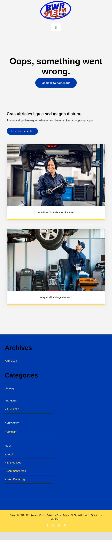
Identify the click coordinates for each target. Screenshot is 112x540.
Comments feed (16, 471)
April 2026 (11, 360)
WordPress (56, 519)
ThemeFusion (63, 515)
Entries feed (14, 462)
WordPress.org (16, 479)
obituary (9, 388)
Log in (10, 454)
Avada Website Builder (42, 515)
